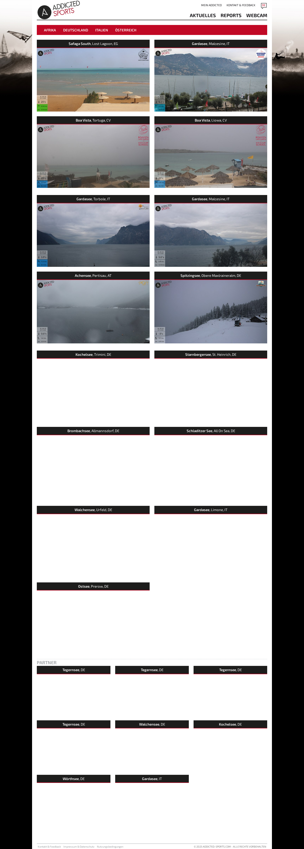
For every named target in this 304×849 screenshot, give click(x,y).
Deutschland (75, 30)
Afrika (50, 30)
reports (231, 15)
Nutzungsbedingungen (110, 846)
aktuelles (203, 15)
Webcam (256, 15)
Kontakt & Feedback (241, 5)
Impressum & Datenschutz (79, 846)
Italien (101, 30)
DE (264, 5)
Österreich (125, 30)
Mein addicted (211, 5)
